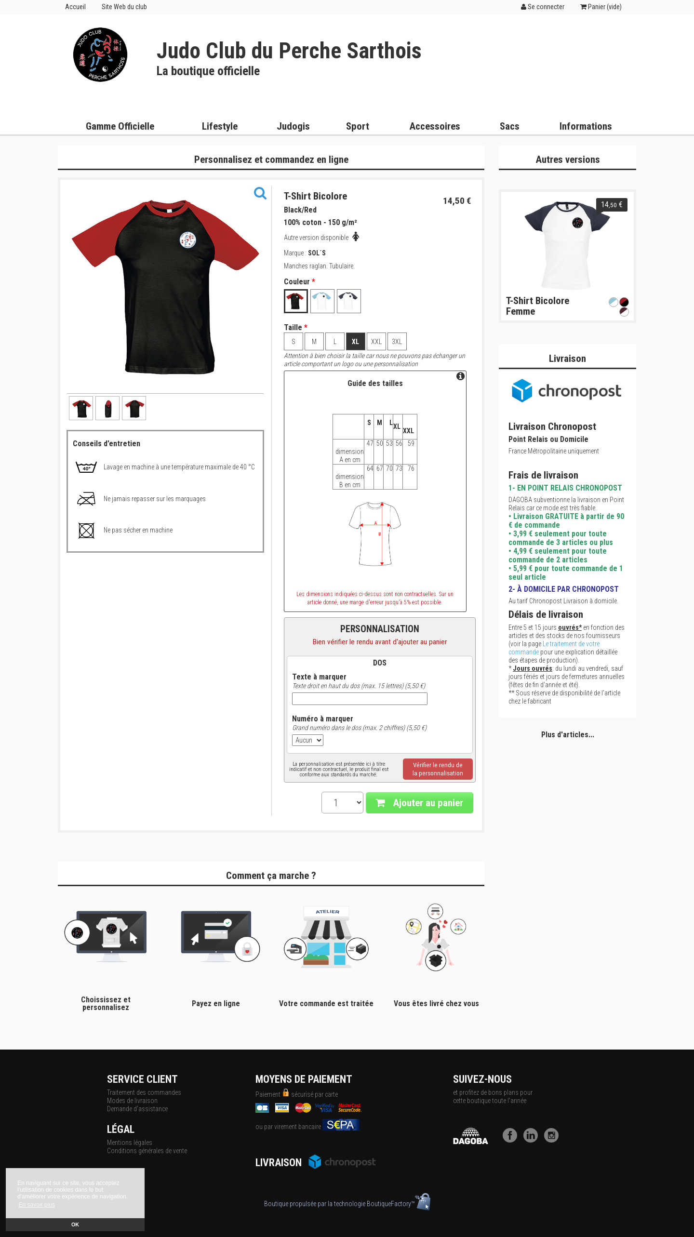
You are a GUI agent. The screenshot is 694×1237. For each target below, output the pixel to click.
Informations (586, 126)
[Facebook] (512, 1140)
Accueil (75, 7)
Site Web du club (124, 7)
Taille (295, 328)
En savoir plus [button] (36, 1204)
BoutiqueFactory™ (398, 1204)
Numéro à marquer (322, 719)
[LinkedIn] (533, 1140)
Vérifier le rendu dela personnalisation (438, 769)
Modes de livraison (132, 1100)
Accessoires (434, 126)
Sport (357, 126)
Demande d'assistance (137, 1109)
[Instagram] (553, 1140)
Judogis (293, 126)
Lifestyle (220, 126)
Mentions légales (129, 1142)
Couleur (299, 282)
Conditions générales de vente (147, 1151)
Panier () (601, 7)
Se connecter (542, 7)
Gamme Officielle (120, 126)
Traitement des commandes (144, 1092)
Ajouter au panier (419, 803)
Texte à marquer (319, 677)
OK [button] (75, 1224)
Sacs (510, 126)
